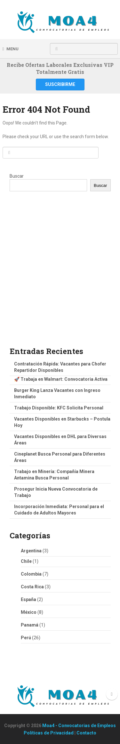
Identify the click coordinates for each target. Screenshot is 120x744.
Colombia (31, 574)
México (28, 612)
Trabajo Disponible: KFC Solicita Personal (58, 407)
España (28, 599)
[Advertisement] (60, 274)
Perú (26, 637)
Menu (12, 48)
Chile (26, 561)
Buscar (17, 176)
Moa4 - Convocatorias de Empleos (79, 725)
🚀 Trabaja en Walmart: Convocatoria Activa (61, 379)
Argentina (31, 550)
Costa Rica (32, 586)
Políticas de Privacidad (49, 732)
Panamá (29, 624)
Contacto (86, 732)
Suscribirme (60, 84)
